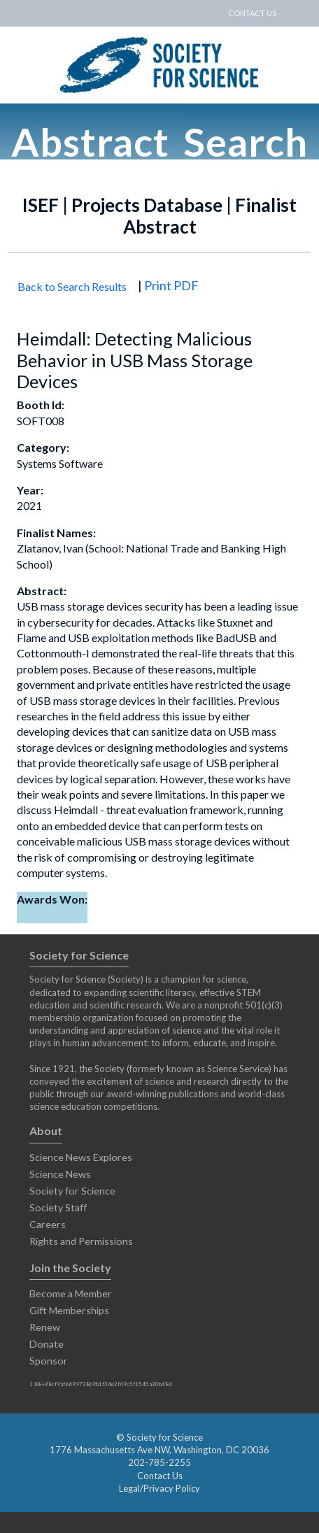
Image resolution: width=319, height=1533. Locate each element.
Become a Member (70, 1293)
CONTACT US (252, 12)
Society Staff (58, 1207)
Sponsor (48, 1361)
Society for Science (72, 1191)
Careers (47, 1224)
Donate (46, 1344)
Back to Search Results (72, 286)
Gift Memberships (69, 1310)
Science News (60, 1174)
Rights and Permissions (81, 1241)
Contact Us (160, 1475)
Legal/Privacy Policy (159, 1488)
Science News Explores (80, 1157)
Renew (44, 1327)
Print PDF (171, 285)
